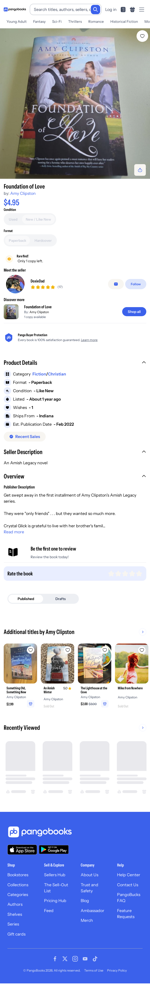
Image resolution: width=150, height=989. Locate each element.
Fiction (39, 374)
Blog (85, 900)
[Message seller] (116, 284)
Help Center (128, 874)
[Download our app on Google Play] (54, 849)
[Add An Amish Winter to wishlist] (67, 650)
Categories (17, 894)
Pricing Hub (55, 900)
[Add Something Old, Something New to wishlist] (30, 650)
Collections (17, 884)
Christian (57, 374)
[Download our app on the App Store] (22, 850)
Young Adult (16, 21)
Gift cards (16, 934)
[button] (75, 363)
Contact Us (127, 884)
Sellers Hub (54, 874)
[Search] (95, 9)
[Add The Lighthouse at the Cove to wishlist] (105, 650)
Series (13, 924)
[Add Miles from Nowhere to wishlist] (142, 650)
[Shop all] (134, 311)
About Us (89, 874)
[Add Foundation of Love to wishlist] (142, 36)
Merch (87, 920)
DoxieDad (38, 281)
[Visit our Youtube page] (85, 959)
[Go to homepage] (15, 9)
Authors (14, 904)
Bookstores (17, 874)
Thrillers (75, 21)
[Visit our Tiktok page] (95, 959)
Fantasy (39, 21)
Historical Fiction (124, 21)
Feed (49, 910)
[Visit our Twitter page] (65, 959)
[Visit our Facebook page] (55, 959)
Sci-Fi (57, 21)
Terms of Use (93, 970)
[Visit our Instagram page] (75, 959)
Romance (96, 21)
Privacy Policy (117, 970)
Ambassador (92, 910)
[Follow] (135, 284)
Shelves (14, 914)
